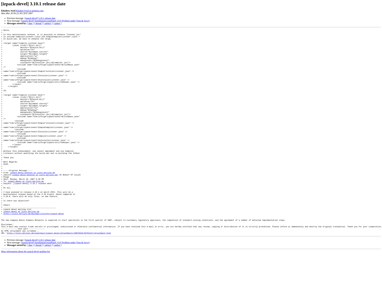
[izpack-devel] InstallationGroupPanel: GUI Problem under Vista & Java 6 (55, 21)
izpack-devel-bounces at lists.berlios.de (32, 201)
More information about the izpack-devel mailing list (25, 292)
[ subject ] (47, 23)
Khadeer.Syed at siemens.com (30, 10)
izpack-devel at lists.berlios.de (26, 212)
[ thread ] (38, 23)
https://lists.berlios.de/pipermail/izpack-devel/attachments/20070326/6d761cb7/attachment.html (59, 274)
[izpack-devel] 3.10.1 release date (40, 18)
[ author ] (57, 23)
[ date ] (30, 23)
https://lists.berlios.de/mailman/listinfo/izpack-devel (33, 250)
